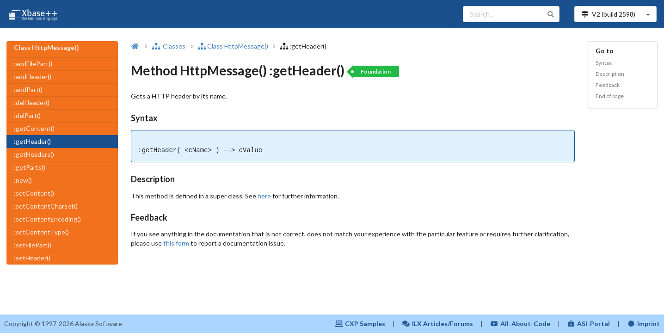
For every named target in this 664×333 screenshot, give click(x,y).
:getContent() (34, 128)
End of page (610, 95)
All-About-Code (520, 323)
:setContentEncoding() (47, 219)
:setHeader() (32, 258)
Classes (168, 46)
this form (176, 243)
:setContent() (34, 193)
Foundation (376, 71)
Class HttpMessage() (234, 46)
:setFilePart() (32, 245)
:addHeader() (32, 76)
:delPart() (27, 115)
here (264, 196)
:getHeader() (32, 141)
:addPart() (28, 89)
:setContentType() (41, 232)
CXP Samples (360, 323)
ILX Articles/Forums (437, 323)
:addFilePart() (33, 64)
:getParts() (29, 167)
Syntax (604, 62)
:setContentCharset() (46, 206)
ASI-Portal (588, 323)
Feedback (608, 84)
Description (610, 73)
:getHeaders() (34, 154)
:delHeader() (31, 102)
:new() (23, 180)
